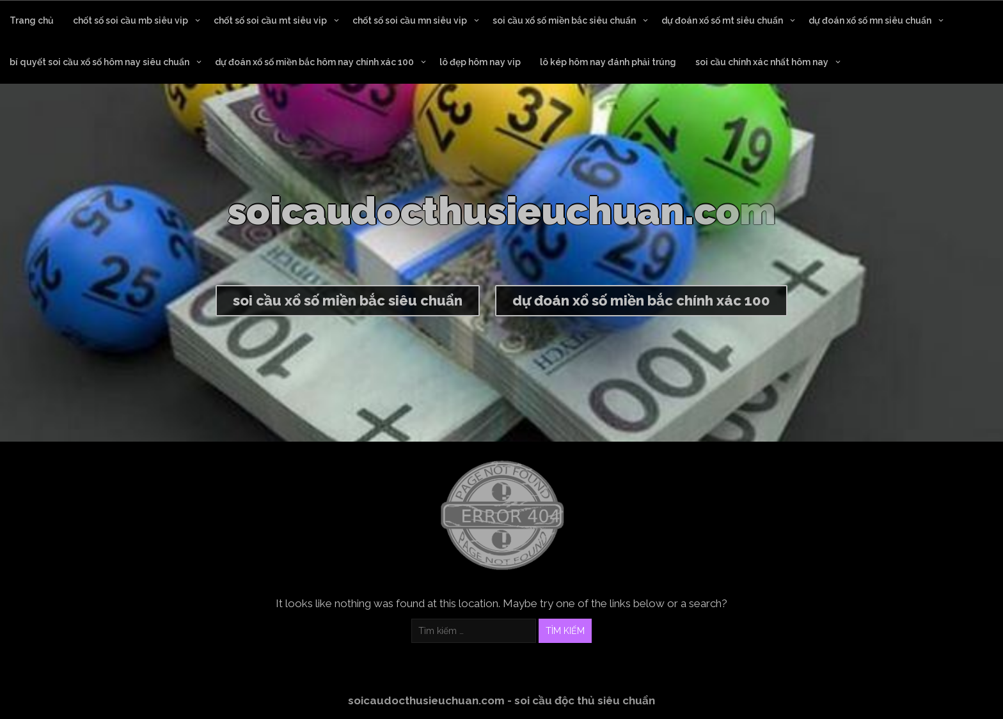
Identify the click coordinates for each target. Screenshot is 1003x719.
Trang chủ (32, 20)
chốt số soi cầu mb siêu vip (130, 20)
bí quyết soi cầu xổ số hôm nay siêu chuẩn (99, 62)
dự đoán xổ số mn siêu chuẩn (870, 20)
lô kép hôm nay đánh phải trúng (608, 62)
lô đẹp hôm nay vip (480, 62)
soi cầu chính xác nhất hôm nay (761, 62)
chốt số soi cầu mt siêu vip (270, 20)
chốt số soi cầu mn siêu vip (409, 20)
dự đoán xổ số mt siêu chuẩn (722, 20)
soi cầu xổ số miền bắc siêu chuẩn (564, 20)
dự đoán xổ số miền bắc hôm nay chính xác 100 (314, 62)
